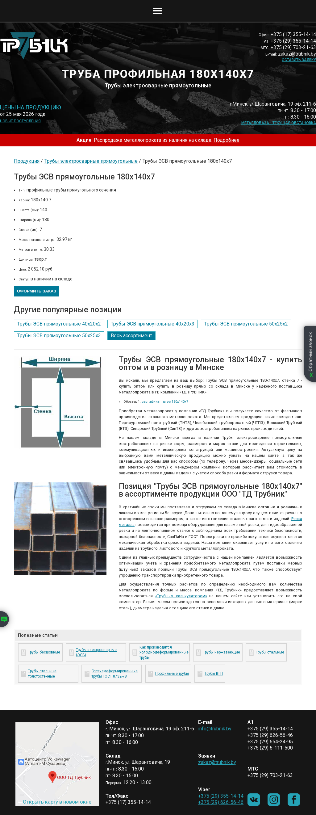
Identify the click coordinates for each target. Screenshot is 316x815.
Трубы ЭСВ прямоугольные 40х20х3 (152, 324)
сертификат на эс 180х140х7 (165, 402)
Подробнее (226, 140)
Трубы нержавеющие (221, 652)
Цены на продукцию (30, 107)
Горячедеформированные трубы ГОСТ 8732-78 (115, 673)
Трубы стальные (270, 652)
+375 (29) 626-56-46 (220, 802)
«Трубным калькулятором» (181, 596)
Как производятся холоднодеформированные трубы (163, 652)
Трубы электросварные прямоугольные (91, 161)
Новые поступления (20, 121)
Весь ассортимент (131, 335)
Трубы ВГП (214, 673)
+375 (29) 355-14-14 (220, 796)
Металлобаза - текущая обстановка (278, 123)
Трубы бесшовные (44, 652)
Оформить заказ (36, 291)
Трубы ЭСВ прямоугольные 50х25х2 (246, 324)
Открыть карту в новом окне (57, 802)
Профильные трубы (172, 673)
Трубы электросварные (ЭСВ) (96, 652)
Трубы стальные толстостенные (42, 673)
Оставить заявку (299, 60)
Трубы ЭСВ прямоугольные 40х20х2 (59, 324)
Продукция (27, 161)
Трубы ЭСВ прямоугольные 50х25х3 (59, 335)
